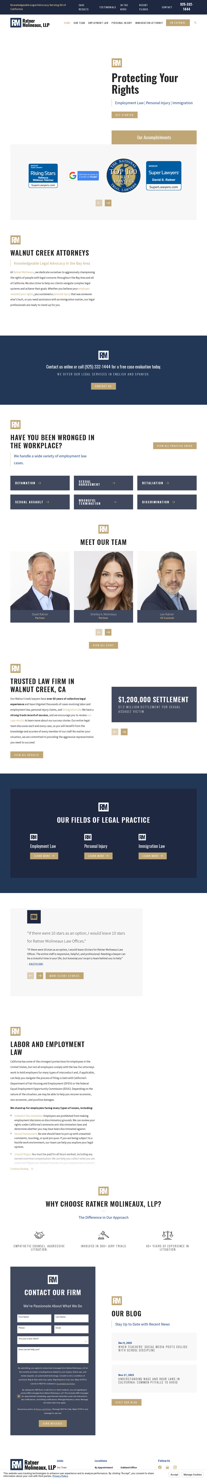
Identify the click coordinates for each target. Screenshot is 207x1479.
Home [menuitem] (67, 23)
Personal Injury (64, 1467)
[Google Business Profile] (167, 1455)
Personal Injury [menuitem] (122, 23)
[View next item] (108, 203)
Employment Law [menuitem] (98, 23)
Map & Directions (129, 1467)
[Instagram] (175, 1455)
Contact (167, 7)
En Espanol (178, 22)
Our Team (62, 1455)
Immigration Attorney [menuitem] (149, 23)
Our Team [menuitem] (79, 23)
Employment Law (65, 1461)
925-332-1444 (186, 6)
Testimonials (107, 7)
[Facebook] (160, 1455)
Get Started (125, 115)
